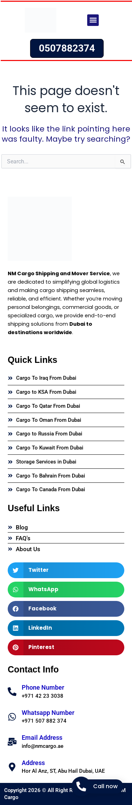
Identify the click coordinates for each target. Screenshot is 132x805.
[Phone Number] (12, 691)
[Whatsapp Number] (12, 716)
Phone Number (43, 687)
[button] (93, 20)
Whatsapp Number (48, 712)
